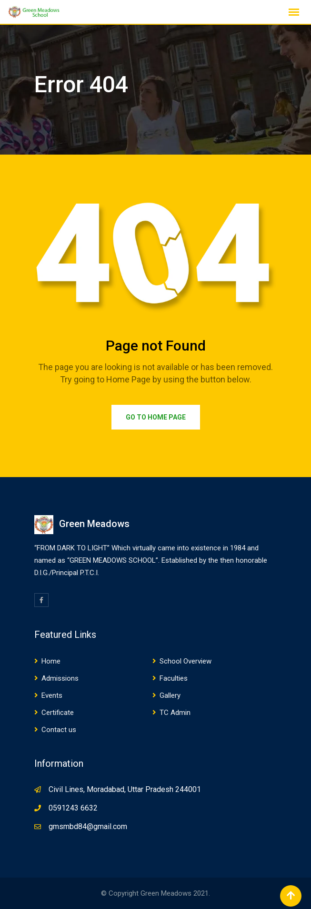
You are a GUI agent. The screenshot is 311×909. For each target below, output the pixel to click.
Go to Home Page (156, 417)
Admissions (60, 678)
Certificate (57, 712)
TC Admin (175, 712)
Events (51, 695)
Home (50, 661)
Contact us (58, 729)
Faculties (174, 678)
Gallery (170, 695)
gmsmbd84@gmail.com (88, 826)
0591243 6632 (73, 807)
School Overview (185, 661)
